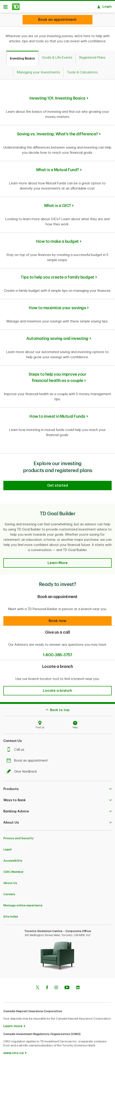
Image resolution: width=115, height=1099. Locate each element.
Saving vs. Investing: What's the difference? (57, 132)
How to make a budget (57, 239)
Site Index (10, 914)
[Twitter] (37, 986)
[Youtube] (67, 986)
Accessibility (12, 858)
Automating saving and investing (57, 336)
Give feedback (23, 769)
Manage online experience (22, 903)
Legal (7, 847)
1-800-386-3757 (57, 653)
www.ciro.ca (13, 1050)
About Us (10, 880)
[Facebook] (47, 986)
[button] (57, 560)
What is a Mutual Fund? (57, 168)
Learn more (12, 1024)
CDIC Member (13, 869)
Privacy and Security (18, 836)
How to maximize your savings (57, 306)
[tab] (22, 56)
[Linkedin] (77, 986)
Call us (16, 747)
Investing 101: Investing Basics (57, 96)
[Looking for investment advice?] (57, 19)
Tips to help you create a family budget (57, 275)
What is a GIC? (57, 203)
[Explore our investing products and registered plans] (57, 483)
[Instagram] (56, 986)
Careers (9, 891)
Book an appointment (28, 758)
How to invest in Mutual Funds (57, 414)
